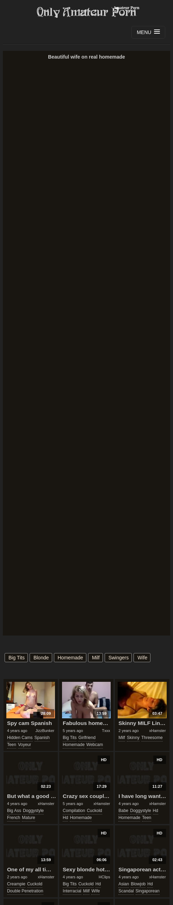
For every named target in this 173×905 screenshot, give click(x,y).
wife (142, 657)
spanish (42, 737)
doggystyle (33, 810)
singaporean (148, 891)
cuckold (94, 810)
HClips (104, 877)
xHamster (157, 730)
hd (65, 817)
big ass (14, 810)
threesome (152, 737)
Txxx (106, 730)
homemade (70, 657)
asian (123, 883)
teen (11, 744)
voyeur (24, 744)
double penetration (25, 891)
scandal (126, 891)
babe (123, 810)
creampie (16, 883)
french (13, 817)
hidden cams (20, 737)
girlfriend (86, 737)
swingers (119, 657)
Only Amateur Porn (87, 12)
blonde (41, 657)
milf (96, 657)
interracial (72, 891)
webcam (94, 744)
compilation (74, 810)
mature (28, 817)
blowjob (138, 883)
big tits (16, 657)
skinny (133, 737)
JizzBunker (44, 730)
